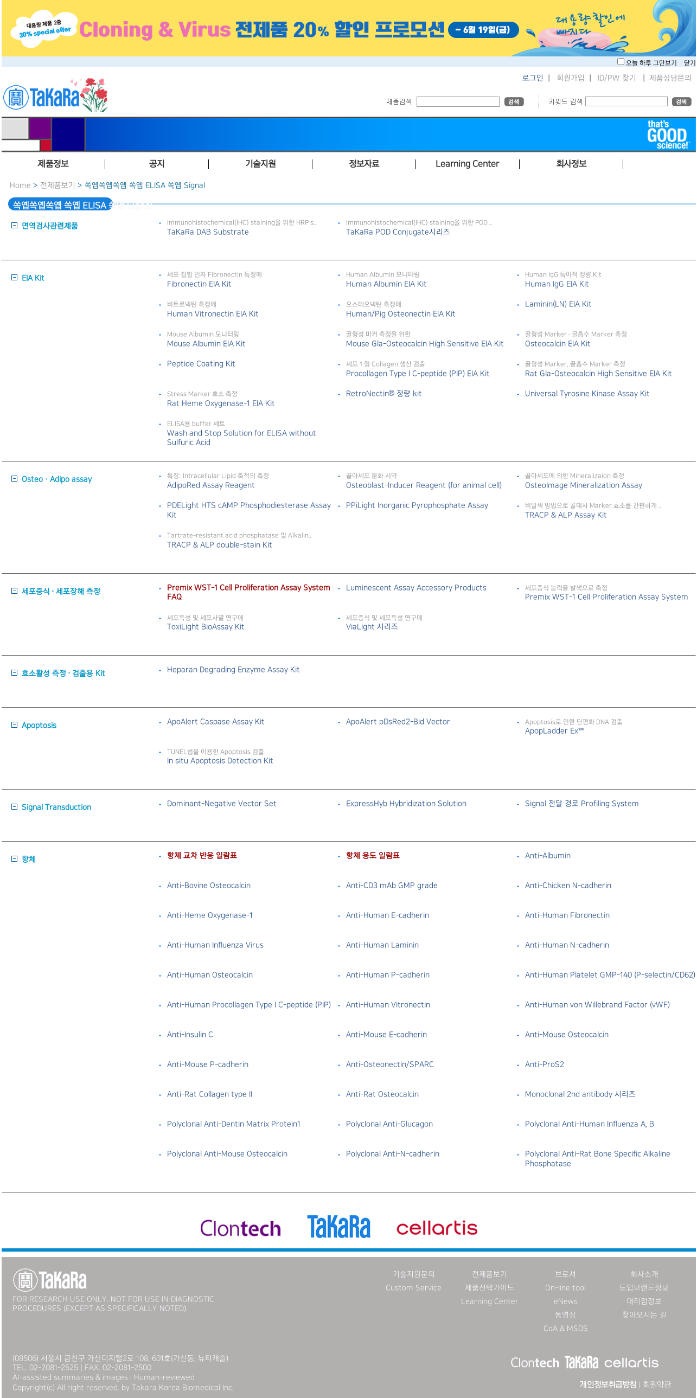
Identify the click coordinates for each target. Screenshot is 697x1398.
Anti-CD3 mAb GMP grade (392, 885)
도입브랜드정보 (644, 1288)
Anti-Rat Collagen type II (209, 1094)
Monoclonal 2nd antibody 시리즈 (580, 1094)
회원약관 (657, 1385)
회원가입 (571, 78)
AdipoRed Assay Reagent (211, 485)
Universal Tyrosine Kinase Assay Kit (587, 393)
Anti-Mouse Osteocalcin (567, 1034)
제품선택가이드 (489, 1288)
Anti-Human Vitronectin (388, 1005)
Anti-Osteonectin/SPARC (390, 1064)
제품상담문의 (670, 78)
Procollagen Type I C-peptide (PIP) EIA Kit (418, 373)
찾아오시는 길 (644, 1315)
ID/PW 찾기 (617, 78)
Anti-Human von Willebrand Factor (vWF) (597, 1005)
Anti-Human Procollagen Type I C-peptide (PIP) (249, 1005)
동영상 (565, 1315)
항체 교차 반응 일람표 (202, 855)
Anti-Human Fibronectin (567, 915)
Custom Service (414, 1288)
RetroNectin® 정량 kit (384, 393)
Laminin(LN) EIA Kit (558, 304)
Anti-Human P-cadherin (388, 975)
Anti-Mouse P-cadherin (207, 1064)
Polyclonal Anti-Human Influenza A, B (589, 1124)
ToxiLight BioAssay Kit (206, 627)
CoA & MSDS (565, 1328)
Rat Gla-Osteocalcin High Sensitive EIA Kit (598, 373)
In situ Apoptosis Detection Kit (220, 760)
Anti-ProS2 (544, 1064)
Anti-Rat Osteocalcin (382, 1094)
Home (20, 185)
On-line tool (565, 1288)
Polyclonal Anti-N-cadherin (392, 1154)
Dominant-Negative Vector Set (222, 803)
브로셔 (565, 1274)
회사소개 (644, 1274)
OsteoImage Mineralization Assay (583, 485)
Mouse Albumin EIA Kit (206, 343)
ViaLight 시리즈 (372, 627)
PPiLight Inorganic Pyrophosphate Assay (417, 505)
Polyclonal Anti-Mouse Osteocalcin (227, 1154)
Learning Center (490, 1301)
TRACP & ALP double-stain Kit (219, 545)
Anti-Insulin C (190, 1034)
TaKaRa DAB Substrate (208, 232)
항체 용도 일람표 (373, 855)
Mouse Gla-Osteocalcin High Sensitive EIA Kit (425, 343)
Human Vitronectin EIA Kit (213, 314)
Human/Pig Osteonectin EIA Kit (401, 314)
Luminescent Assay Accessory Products (416, 587)
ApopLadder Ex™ (554, 731)
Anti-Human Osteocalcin (210, 975)
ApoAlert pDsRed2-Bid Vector (398, 721)
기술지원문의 (414, 1274)
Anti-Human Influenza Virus (215, 945)
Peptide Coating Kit (201, 364)
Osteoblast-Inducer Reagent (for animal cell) (424, 485)
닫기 (690, 63)
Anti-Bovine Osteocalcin (209, 885)
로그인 (532, 78)
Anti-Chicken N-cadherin (568, 885)
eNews (566, 1301)
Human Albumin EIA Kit (386, 284)
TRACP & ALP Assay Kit (566, 515)
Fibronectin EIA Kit (199, 284)
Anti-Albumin (548, 855)
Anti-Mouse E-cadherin (386, 1034)
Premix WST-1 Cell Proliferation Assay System (606, 597)
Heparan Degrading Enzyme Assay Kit (233, 669)
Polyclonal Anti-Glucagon (389, 1124)
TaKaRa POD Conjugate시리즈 (398, 232)
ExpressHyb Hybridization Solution (406, 803)
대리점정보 (644, 1301)
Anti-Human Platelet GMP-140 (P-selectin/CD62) (610, 975)
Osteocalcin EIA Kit (558, 343)
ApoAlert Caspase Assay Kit (216, 721)
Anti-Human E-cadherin (387, 915)
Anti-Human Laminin (382, 945)
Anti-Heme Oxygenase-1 (210, 915)
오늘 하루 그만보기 (652, 63)
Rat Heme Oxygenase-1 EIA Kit (221, 403)
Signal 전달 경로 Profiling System (582, 803)
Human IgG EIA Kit (557, 284)
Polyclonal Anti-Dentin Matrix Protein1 (233, 1124)
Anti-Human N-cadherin (567, 945)
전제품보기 (57, 185)
